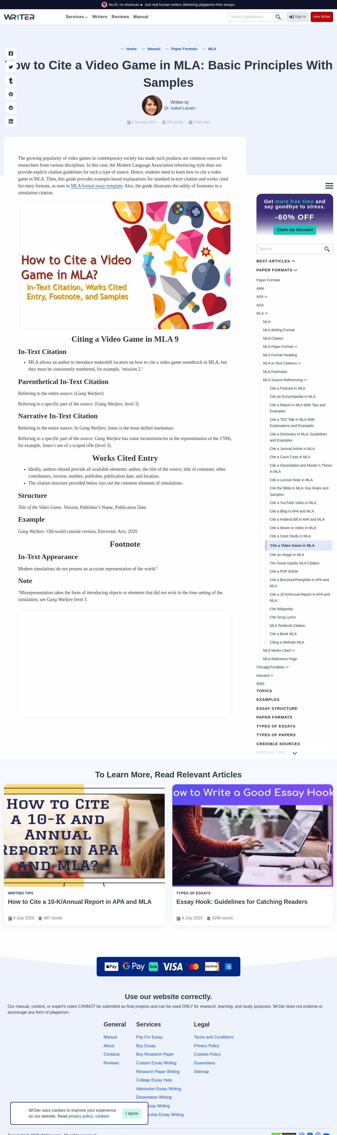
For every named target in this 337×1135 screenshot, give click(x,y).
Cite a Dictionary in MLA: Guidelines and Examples (298, 437)
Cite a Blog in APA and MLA (292, 511)
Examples (268, 699)
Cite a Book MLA (283, 634)
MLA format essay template (96, 185)
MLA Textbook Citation (287, 626)
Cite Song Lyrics (283, 617)
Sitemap (201, 1071)
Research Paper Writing (158, 1071)
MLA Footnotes (275, 372)
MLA (267, 322)
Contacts (112, 1054)
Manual (110, 1037)
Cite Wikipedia (281, 609)
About (109, 1046)
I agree (132, 1113)
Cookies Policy (207, 1054)
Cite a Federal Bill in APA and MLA (297, 519)
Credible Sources (278, 744)
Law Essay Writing (153, 1106)
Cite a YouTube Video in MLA (293, 503)
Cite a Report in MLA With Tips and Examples (297, 408)
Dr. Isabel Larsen (179, 108)
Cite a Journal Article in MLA (292, 449)
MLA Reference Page (280, 659)
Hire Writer (322, 17)
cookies (102, 1116)
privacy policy (81, 1116)
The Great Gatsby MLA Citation (295, 563)
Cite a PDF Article (284, 571)
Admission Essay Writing (158, 1089)
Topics (264, 691)
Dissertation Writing (154, 1097)
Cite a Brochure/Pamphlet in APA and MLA (299, 583)
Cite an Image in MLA (287, 555)
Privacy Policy (206, 1046)
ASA (260, 305)
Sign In (297, 17)
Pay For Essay (149, 1037)
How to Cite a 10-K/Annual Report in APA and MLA (80, 901)
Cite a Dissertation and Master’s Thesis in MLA (301, 468)
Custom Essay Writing (156, 1063)
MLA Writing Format (279, 330)
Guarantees (204, 1063)
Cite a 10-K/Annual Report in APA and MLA (300, 597)
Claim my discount (295, 230)
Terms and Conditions (213, 1037)
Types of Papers (276, 735)
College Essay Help (154, 1080)
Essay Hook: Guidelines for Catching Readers (242, 901)
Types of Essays (276, 726)
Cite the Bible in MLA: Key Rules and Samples (299, 491)
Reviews (111, 1063)
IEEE (260, 684)
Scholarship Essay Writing (160, 1114)
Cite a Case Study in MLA (290, 536)
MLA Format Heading (280, 355)
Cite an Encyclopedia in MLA (293, 396)
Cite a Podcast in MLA (287, 388)
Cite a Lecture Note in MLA (291, 480)
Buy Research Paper (155, 1054)
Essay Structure (277, 708)
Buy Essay (146, 1046)
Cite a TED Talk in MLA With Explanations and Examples (292, 422)
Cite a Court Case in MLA (290, 457)
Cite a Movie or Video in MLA (293, 528)
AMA (260, 288)
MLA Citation (273, 338)
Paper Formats (268, 280)
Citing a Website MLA (287, 642)
